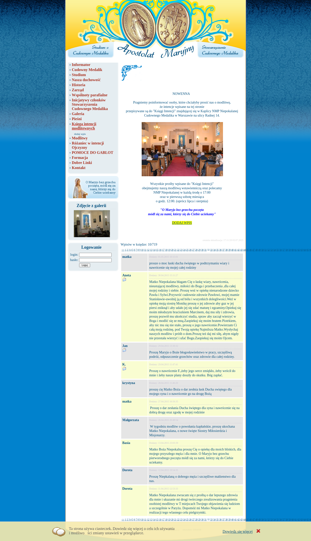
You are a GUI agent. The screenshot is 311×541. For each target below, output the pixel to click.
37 (223, 249)
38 (226, 249)
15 (157, 249)
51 (265, 249)
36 (220, 249)
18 (166, 249)
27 (193, 249)
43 (241, 249)
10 (142, 249)
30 (202, 249)
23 (181, 249)
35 (217, 249)
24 (184, 249)
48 (256, 249)
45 (247, 249)
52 (268, 249)
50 (262, 249)
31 (205, 249)
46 (250, 249)
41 (235, 249)
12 (148, 249)
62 (298, 249)
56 (280, 249)
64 (304, 249)
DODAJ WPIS (182, 223)
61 (295, 249)
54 (274, 249)
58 (286, 249)
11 (145, 249)
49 (259, 249)
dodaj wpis (80, 133)
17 (163, 249)
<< (123, 249)
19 (169, 249)
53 (271, 249)
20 (172, 249)
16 (160, 249)
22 (178, 249)
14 (154, 249)
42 (238, 249)
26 (190, 249)
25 (187, 249)
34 (214, 249)
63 (301, 249)
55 (277, 249)
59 (289, 249)
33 (211, 249)
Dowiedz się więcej (237, 531)
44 (244, 249)
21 (175, 249)
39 (229, 249)
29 (199, 249)
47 (253, 249)
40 (232, 249)
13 (151, 249)
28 (196, 249)
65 (307, 249)
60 (292, 249)
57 (283, 249)
